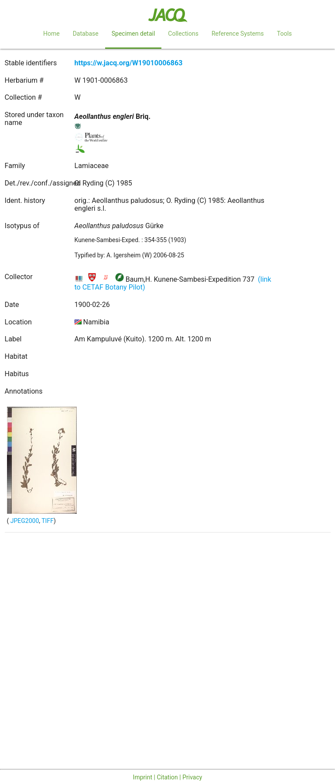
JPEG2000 (24, 520)
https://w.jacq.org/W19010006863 (129, 63)
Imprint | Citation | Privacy (167, 777)
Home (51, 33)
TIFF (47, 520)
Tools (284, 33)
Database (86, 33)
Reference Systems (238, 33)
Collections (183, 33)
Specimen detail (133, 33)
